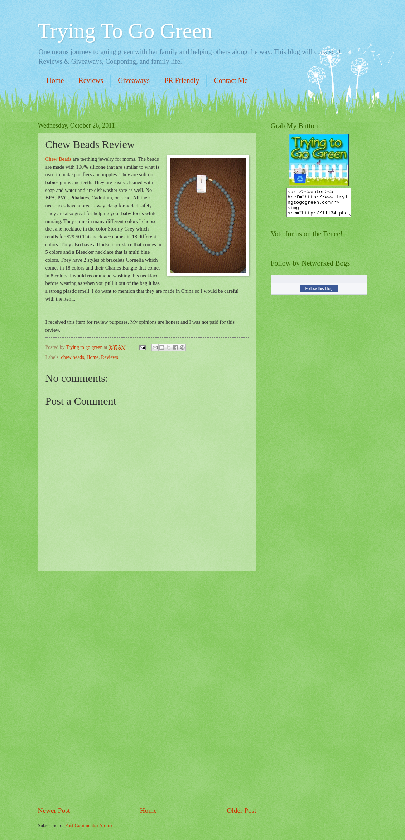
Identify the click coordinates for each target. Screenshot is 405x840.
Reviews (90, 80)
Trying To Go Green (125, 31)
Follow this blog (319, 294)
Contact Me (230, 80)
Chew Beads (58, 159)
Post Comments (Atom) (88, 825)
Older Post (241, 810)
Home (55, 80)
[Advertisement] (147, 688)
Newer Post (54, 810)
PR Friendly (181, 80)
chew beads (72, 357)
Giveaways (134, 80)
